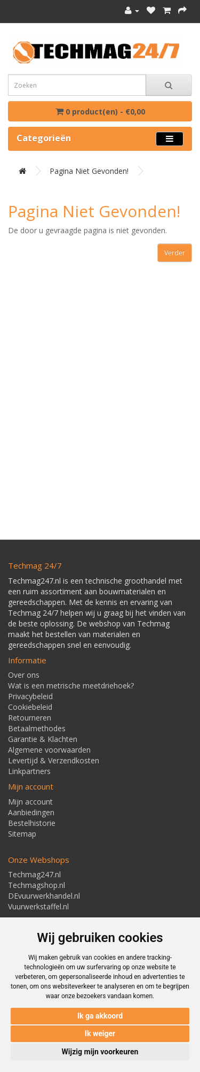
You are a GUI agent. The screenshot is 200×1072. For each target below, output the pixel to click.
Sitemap (22, 834)
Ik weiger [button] (100, 1033)
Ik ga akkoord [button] (100, 1016)
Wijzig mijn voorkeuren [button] (100, 1051)
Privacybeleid (30, 696)
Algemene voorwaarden (49, 750)
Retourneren (29, 718)
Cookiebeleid (30, 707)
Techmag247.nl (34, 874)
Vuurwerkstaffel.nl (38, 906)
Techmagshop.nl (36, 885)
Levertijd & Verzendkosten (53, 760)
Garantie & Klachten (42, 739)
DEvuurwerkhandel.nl (44, 896)
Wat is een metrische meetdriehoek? (71, 685)
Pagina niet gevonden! (89, 171)
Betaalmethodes (37, 728)
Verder (174, 252)
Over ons (23, 675)
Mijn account (30, 802)
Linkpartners (29, 771)
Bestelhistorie (31, 823)
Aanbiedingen (31, 812)
